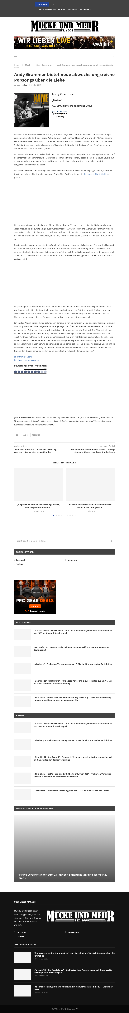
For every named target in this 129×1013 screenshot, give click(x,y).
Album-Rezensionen (44, 65)
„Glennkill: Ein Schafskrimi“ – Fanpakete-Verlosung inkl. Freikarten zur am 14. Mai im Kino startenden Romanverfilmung (73, 682)
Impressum (72, 9)
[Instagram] (64, 13)
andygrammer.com (23, 356)
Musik (27, 65)
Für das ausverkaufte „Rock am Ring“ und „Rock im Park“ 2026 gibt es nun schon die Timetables (74, 954)
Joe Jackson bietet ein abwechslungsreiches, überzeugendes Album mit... (39, 506)
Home (16, 65)
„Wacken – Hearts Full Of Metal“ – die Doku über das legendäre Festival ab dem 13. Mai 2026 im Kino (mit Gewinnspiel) (73, 632)
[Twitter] (67, 13)
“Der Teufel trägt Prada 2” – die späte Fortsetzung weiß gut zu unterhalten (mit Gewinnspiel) (71, 648)
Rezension (36, 435)
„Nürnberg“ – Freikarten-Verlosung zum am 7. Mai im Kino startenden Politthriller (73, 664)
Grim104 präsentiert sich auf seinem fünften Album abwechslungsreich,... (90, 506)
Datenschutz (85, 9)
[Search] (113, 56)
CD (17, 435)
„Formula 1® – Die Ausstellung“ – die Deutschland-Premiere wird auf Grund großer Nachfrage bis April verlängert (73, 971)
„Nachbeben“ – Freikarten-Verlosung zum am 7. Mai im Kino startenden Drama (71, 790)
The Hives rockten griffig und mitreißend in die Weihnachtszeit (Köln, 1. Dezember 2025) (73, 988)
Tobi (25, 85)
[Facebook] (61, 13)
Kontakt (61, 9)
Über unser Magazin (47, 9)
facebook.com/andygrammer (27, 360)
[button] (51, 4)
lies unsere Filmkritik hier (96, 174)
